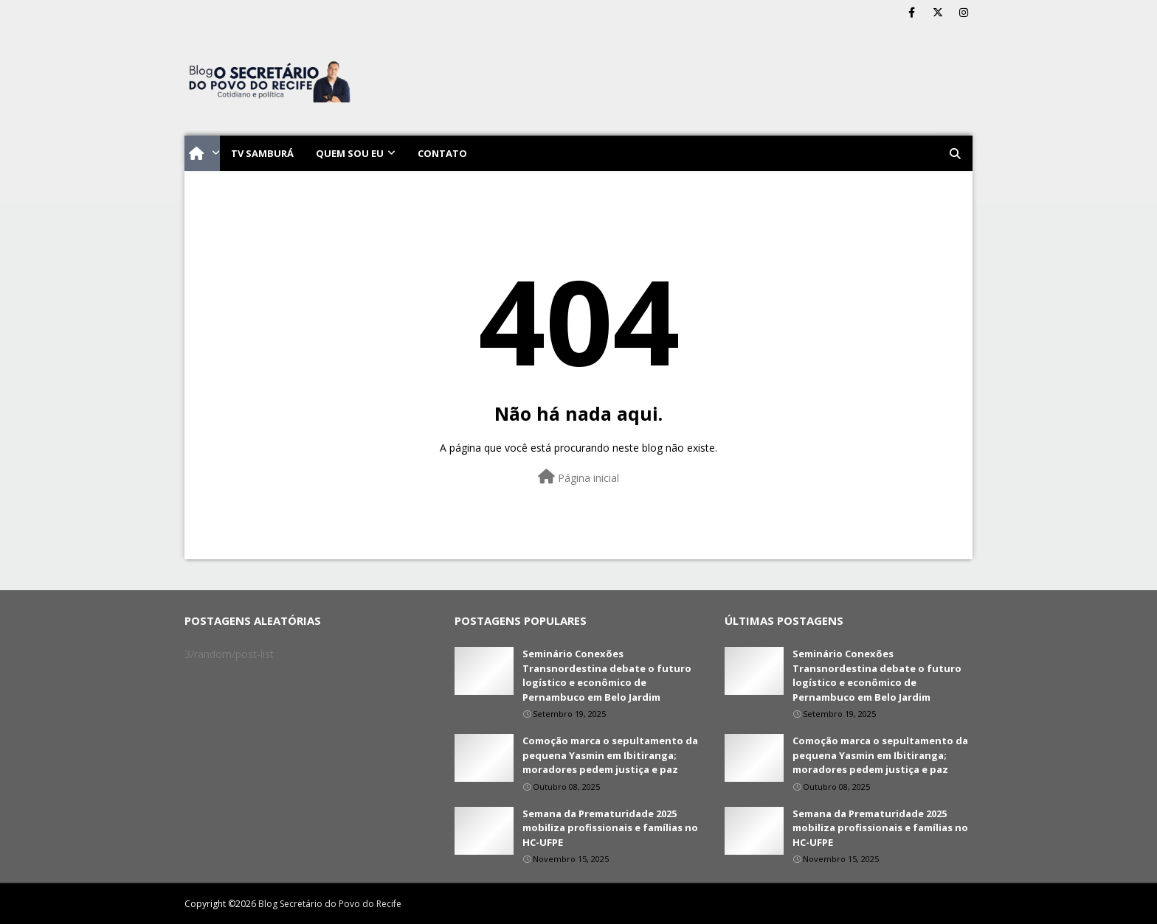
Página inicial (578, 477)
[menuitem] (202, 153)
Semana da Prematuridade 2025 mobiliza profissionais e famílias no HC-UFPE (610, 828)
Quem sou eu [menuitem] (350, 153)
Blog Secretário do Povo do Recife (329, 903)
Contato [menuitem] (442, 153)
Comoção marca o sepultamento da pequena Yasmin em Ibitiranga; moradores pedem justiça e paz (610, 755)
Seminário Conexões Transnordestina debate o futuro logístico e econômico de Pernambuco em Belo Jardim (606, 675)
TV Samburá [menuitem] (262, 153)
